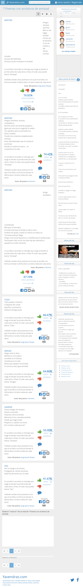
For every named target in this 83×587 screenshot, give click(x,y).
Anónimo (31, 181)
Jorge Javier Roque (44, 86)
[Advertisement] (22, 37)
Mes (74, 13)
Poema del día (69, 314)
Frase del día (69, 292)
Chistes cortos (65, 366)
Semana (67, 13)
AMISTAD (8, 20)
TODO (7, 299)
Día (61, 13)
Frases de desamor (67, 372)
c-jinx (77, 234)
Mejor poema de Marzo (67, 79)
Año (61, 16)
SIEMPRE (8, 407)
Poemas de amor (66, 370)
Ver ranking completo (69, 51)
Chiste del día (69, 263)
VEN (6, 466)
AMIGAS (7, 350)
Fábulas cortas (65, 376)
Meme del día (69, 240)
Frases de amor (66, 374)
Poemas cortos (65, 368)
